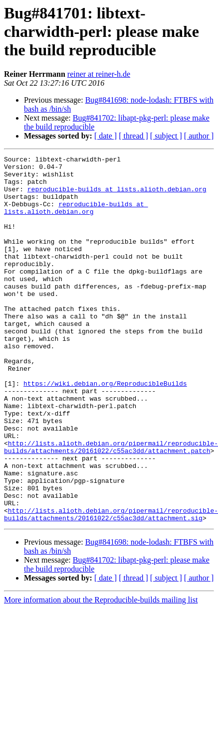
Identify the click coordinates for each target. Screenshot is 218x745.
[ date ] (105, 136)
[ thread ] (133, 136)
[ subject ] (166, 136)
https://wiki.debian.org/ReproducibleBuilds (105, 429)
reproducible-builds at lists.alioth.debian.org (117, 196)
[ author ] (199, 136)
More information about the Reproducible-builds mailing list (101, 673)
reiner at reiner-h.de (98, 74)
